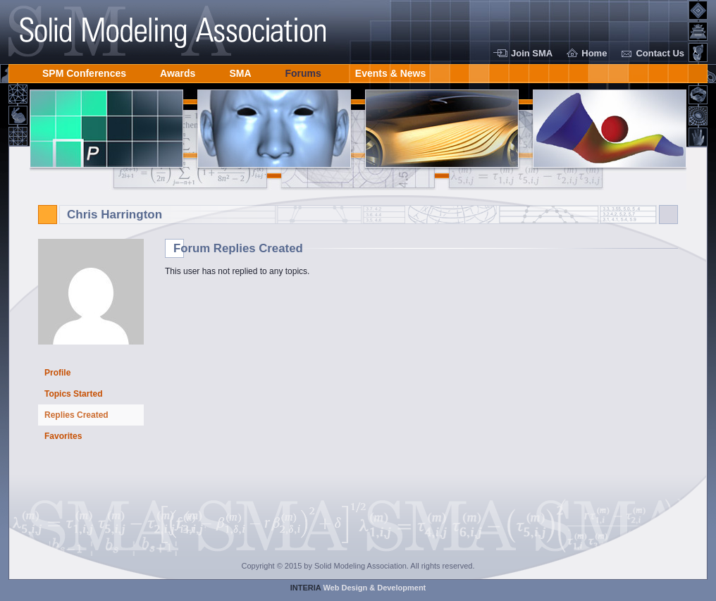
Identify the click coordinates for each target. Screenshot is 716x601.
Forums (303, 71)
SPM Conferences (84, 71)
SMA (240, 71)
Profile (57, 373)
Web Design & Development (358, 587)
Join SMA (532, 53)
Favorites (63, 436)
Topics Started (73, 394)
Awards (177, 71)
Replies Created (76, 415)
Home (594, 53)
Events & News (390, 71)
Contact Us (660, 53)
